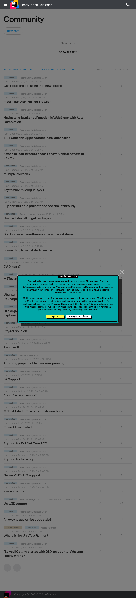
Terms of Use (87, 304)
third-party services (42, 306)
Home (14, 4)
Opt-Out (93, 309)
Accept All (54, 316)
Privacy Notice (60, 304)
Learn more (75, 292)
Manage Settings (78, 316)
